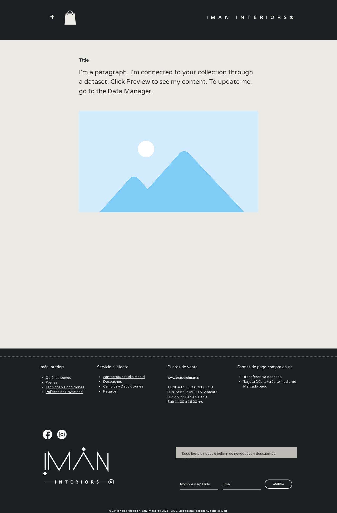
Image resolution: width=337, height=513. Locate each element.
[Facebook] (47, 434)
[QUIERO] (278, 484)
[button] (51, 17)
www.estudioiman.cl (183, 378)
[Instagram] (62, 434)
